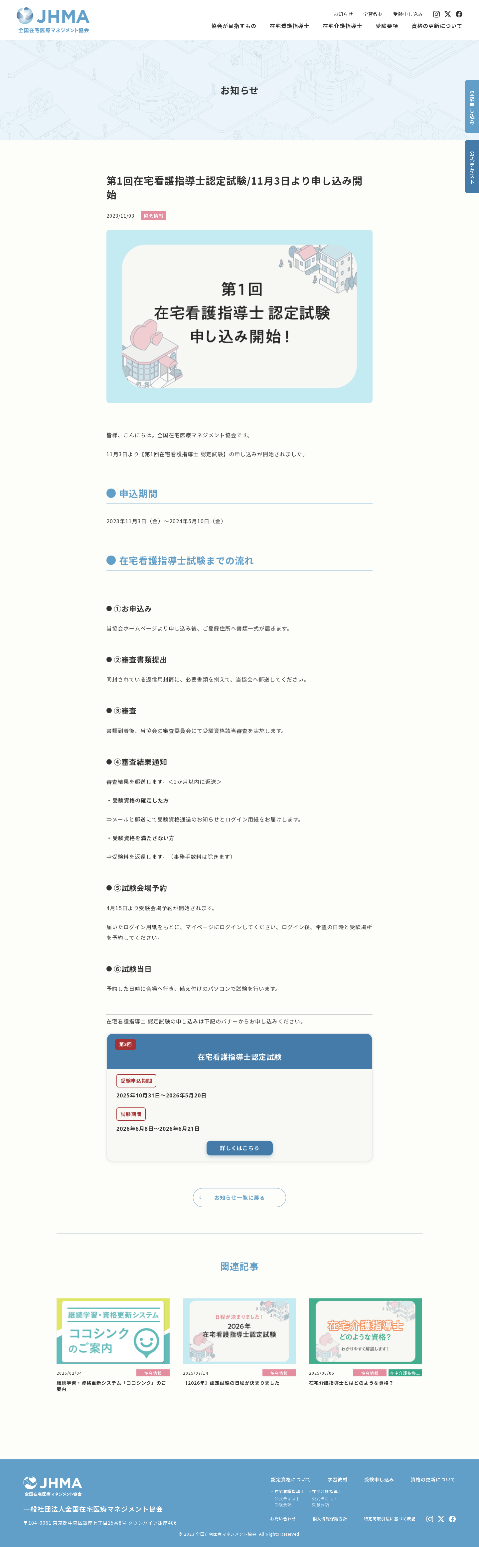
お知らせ (343, 14)
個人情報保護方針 (330, 1518)
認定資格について (291, 1479)
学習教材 (373, 14)
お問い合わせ (283, 1518)
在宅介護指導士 (342, 26)
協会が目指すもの (233, 26)
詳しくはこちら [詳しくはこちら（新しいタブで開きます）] (239, 1148)
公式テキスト (287, 1498)
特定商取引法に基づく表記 (390, 1518)
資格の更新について (436, 26)
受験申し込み (408, 14)
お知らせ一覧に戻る (239, 1197)
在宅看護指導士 (289, 26)
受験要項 (387, 26)
